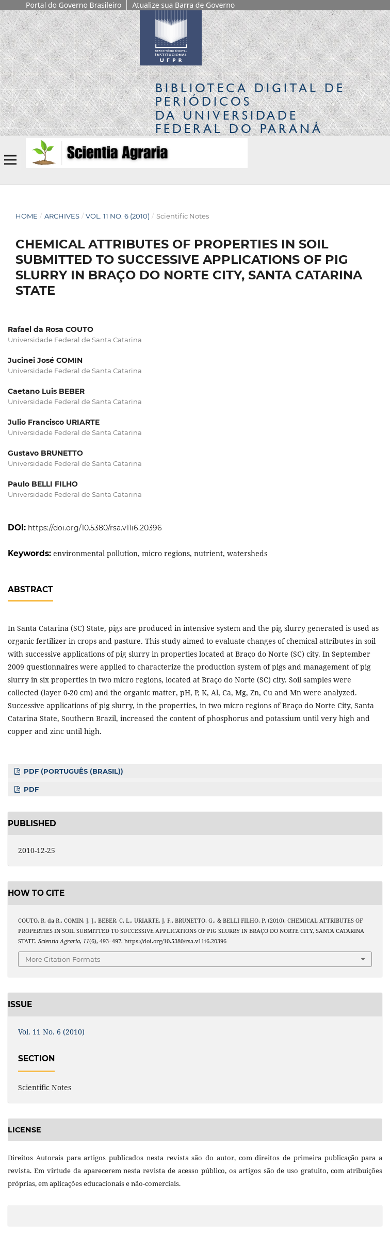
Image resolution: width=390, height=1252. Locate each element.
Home (26, 216)
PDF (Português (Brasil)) (72, 771)
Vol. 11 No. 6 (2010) (118, 216)
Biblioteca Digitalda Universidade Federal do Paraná (250, 108)
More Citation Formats (62, 959)
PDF (30, 789)
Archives (61, 216)
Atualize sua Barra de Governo (183, 5)
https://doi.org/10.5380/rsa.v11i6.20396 (95, 527)
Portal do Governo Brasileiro (73, 5)
